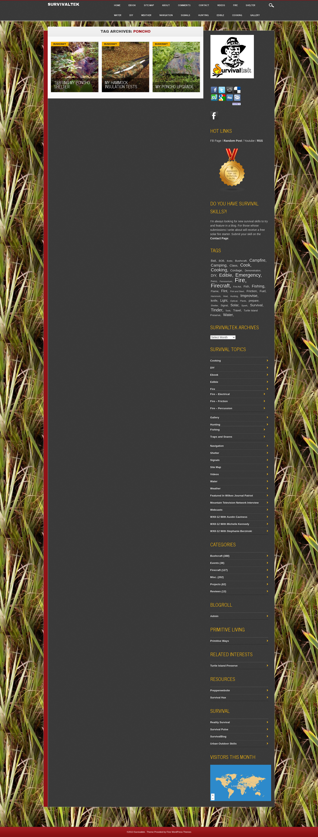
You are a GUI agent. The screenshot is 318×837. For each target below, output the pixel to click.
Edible (220, 15)
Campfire (257, 260)
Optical (233, 301)
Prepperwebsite (220, 690)
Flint (224, 291)
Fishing (258, 286)
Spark (244, 305)
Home (117, 5)
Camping (218, 265)
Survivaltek (64, 4)
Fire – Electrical (220, 394)
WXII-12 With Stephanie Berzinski (231, 531)
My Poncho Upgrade (175, 86)
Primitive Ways (219, 640)
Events (214, 562)
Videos (221, 5)
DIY (131, 15)
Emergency (247, 275)
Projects (215, 584)
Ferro (214, 281)
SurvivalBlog (218, 736)
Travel (237, 310)
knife (214, 300)
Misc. (213, 577)
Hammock (216, 296)
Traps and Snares (221, 436)
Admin (214, 616)
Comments (184, 5)
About (166, 5)
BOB (221, 260)
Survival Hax (218, 697)
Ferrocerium (226, 281)
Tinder (216, 309)
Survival (256, 305)
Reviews (215, 591)
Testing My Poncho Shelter (72, 84)
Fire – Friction (219, 401)
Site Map (149, 5)
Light (223, 300)
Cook (245, 265)
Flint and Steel (237, 291)
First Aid (237, 286)
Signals (185, 15)
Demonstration (252, 270)
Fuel (262, 291)
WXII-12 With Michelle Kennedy (229, 523)
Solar (234, 305)
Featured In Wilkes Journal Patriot (231, 495)
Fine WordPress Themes (179, 832)
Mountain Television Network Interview (234, 502)
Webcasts (216, 509)
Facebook (214, 115)
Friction (252, 291)
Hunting (203, 15)
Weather (146, 15)
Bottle (229, 261)
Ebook (132, 5)
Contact (204, 5)
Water (117, 15)
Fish (246, 286)
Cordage (236, 270)
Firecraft (220, 285)
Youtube (249, 140)
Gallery (255, 15)
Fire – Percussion (221, 408)
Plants (243, 301)
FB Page (215, 140)
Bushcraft (59, 44)
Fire (235, 5)
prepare (253, 300)
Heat (225, 296)
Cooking (237, 15)
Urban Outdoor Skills (223, 743)
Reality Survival (220, 722)
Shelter (250, 5)
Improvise (248, 295)
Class (233, 265)
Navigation (166, 15)
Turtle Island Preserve (224, 665)
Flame (215, 291)
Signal (224, 305)
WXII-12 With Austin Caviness (228, 516)
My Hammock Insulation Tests (121, 84)
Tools (227, 310)
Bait (213, 260)
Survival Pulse (219, 729)
